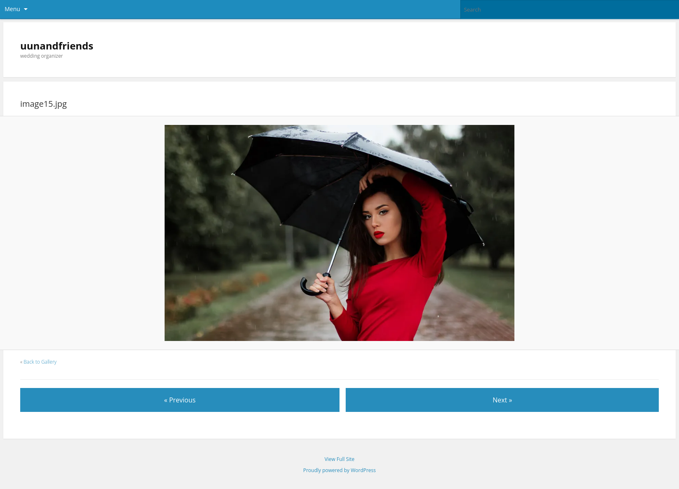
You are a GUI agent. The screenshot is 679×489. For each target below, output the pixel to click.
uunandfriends (56, 45)
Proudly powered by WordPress (339, 470)
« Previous (180, 399)
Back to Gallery (40, 361)
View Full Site (340, 459)
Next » (502, 399)
